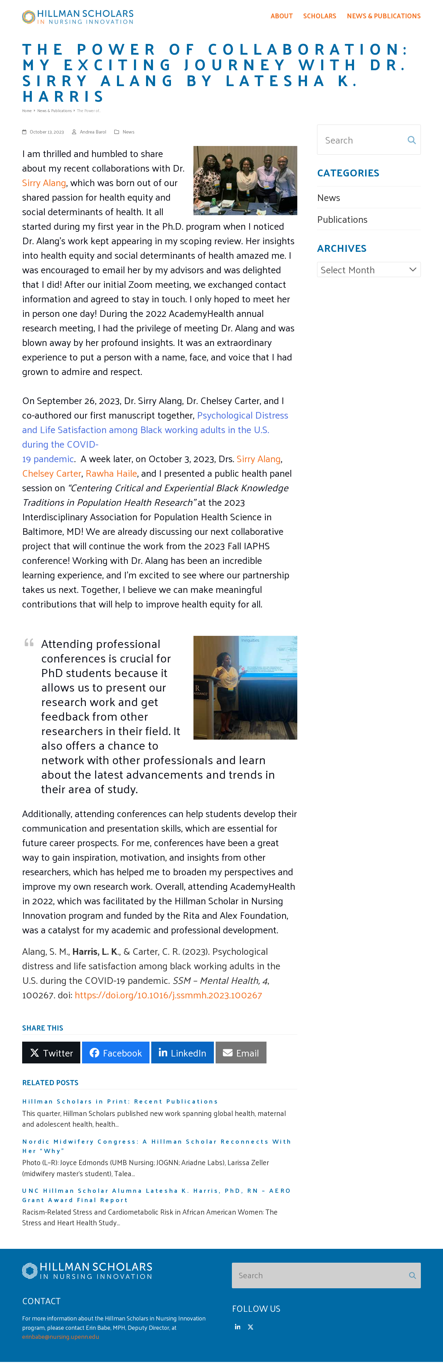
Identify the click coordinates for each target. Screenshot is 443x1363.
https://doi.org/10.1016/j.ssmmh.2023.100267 (168, 995)
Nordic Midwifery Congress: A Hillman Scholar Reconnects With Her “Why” (157, 1146)
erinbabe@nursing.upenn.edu (60, 1337)
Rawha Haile (111, 474)
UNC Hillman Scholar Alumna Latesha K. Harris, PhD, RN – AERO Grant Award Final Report (157, 1196)
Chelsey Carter (51, 474)
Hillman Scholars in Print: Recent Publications (120, 1102)
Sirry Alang (44, 183)
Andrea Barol (93, 132)
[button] (51, 1054)
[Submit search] (412, 140)
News (129, 132)
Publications (342, 220)
